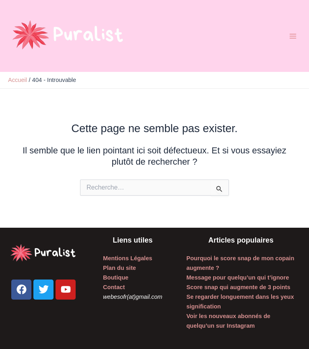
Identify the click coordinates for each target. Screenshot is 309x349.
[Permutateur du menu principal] (293, 36)
